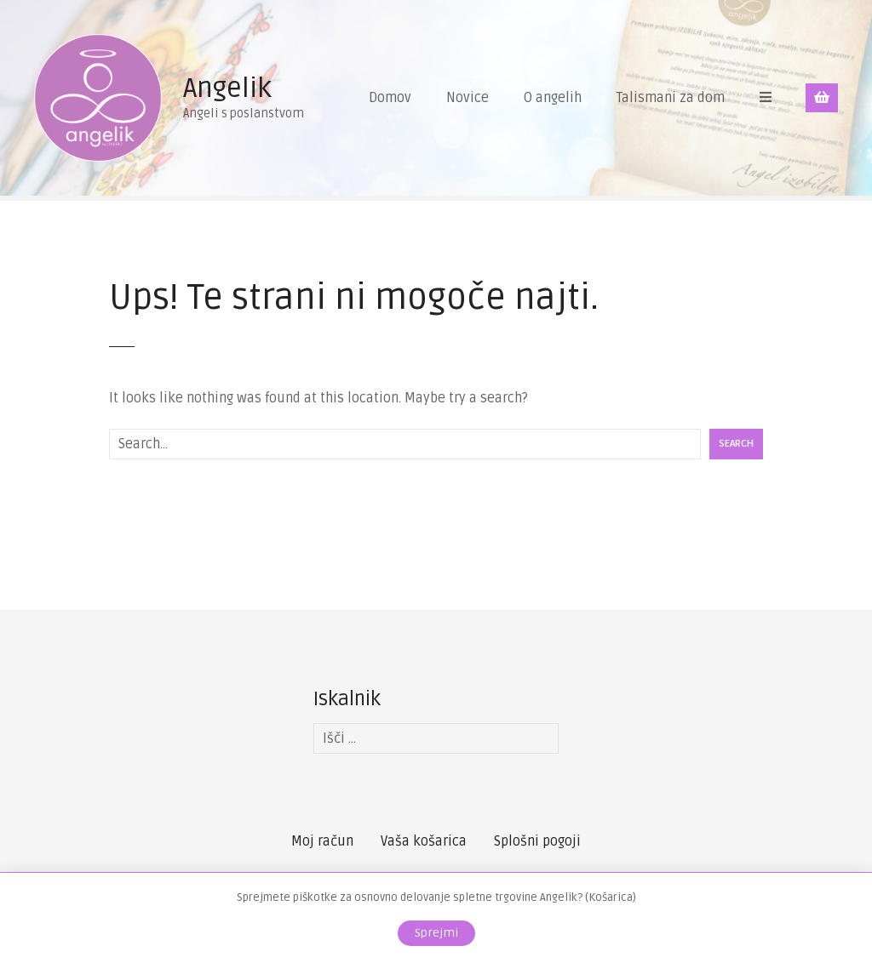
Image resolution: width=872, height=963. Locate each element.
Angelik (227, 88)
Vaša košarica (424, 841)
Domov (390, 97)
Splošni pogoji (537, 841)
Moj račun (322, 841)
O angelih (553, 97)
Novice (467, 97)
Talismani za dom (671, 97)
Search (736, 443)
